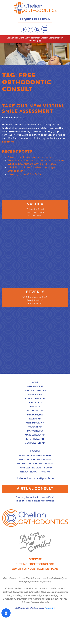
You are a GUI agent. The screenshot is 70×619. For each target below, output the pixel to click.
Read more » (9, 141)
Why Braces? (35, 386)
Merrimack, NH (35, 422)
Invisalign (35, 394)
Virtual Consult (35, 488)
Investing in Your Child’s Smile (24, 174)
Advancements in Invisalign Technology (30, 157)
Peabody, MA (35, 414)
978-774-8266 (35, 303)
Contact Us (35, 402)
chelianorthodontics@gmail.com (35, 478)
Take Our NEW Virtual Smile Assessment (33, 108)
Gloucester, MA (35, 442)
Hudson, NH (35, 426)
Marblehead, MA (35, 434)
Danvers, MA (35, 430)
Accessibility (35, 410)
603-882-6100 (35, 215)
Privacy (35, 406)
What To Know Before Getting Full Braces (32, 163)
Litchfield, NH (35, 438)
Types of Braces (35, 398)
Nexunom (50, 608)
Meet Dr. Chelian (35, 390)
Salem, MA (35, 418)
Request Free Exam (35, 19)
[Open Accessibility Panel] (6, 613)
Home (35, 382)
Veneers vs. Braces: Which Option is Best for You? (36, 160)
